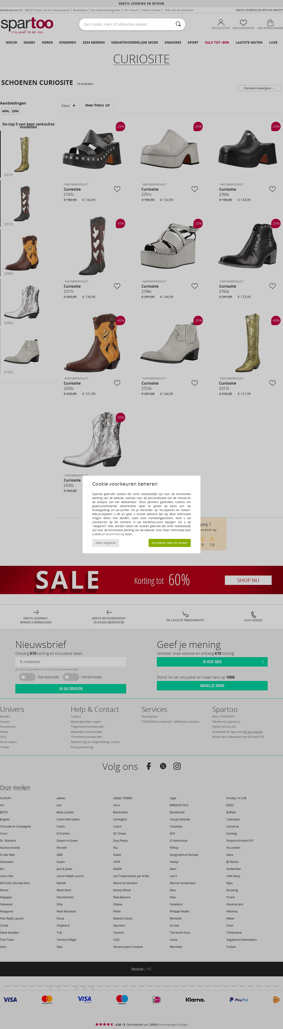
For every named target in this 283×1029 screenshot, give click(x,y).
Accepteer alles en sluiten (170, 543)
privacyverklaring (113, 534)
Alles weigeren (106, 543)
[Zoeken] (178, 24)
